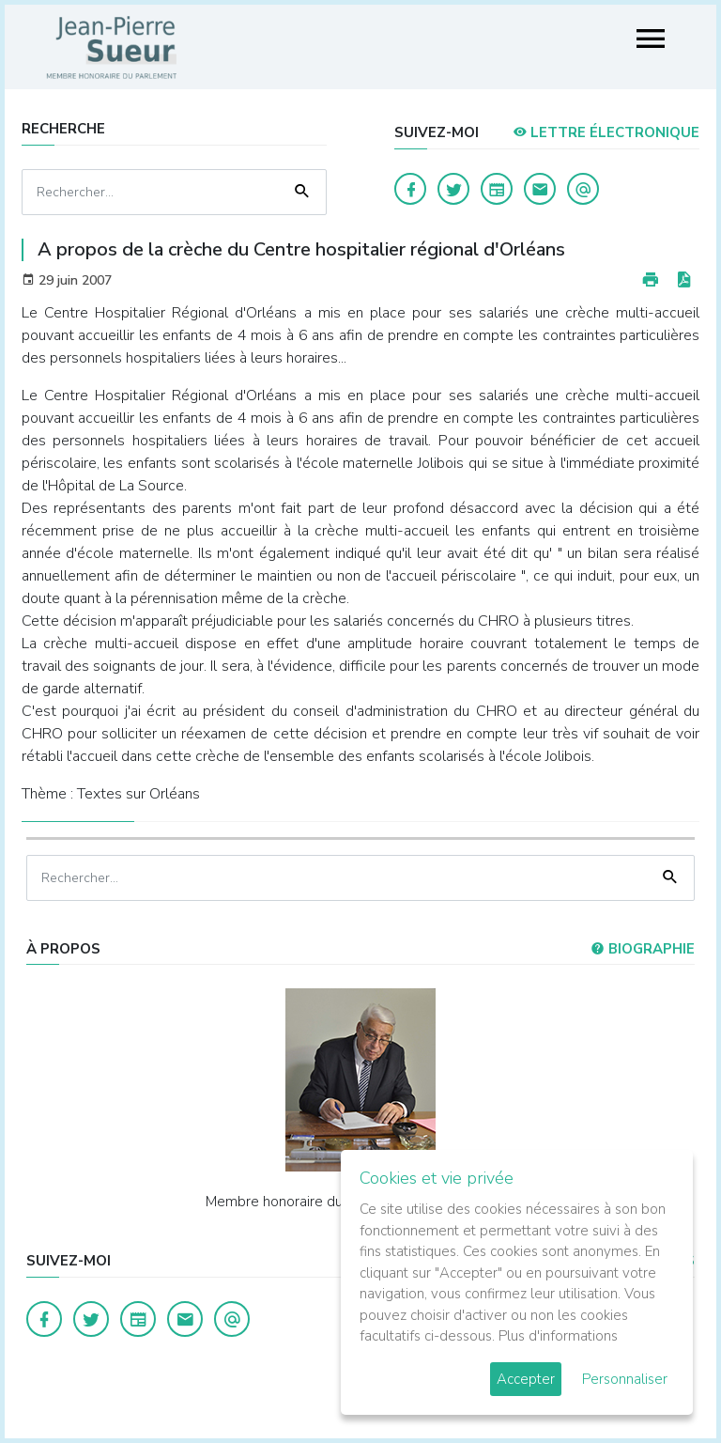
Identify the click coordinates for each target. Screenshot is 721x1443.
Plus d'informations (558, 1336)
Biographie (643, 948)
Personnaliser (624, 1379)
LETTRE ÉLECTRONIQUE (606, 132)
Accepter (526, 1379)
